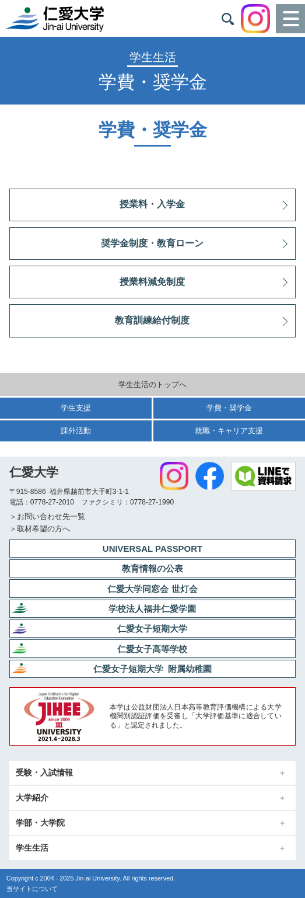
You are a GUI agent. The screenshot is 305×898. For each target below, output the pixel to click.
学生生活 (32, 848)
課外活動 (76, 430)
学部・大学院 (40, 823)
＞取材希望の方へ (39, 528)
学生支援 (76, 407)
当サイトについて (32, 888)
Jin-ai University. (98, 878)
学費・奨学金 (229, 407)
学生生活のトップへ (152, 384)
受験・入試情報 (44, 772)
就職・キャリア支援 (229, 430)
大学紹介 (32, 797)
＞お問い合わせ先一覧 (47, 516)
